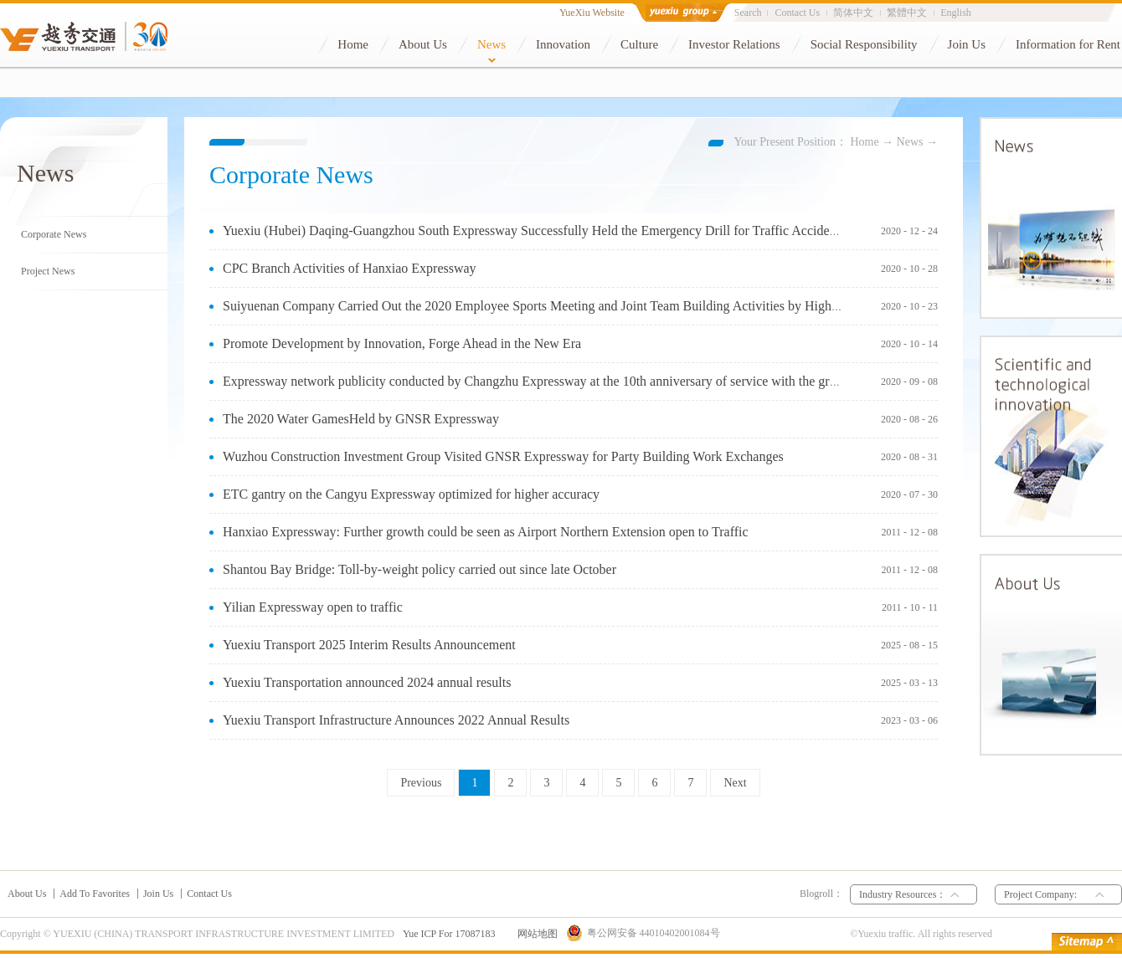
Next (734, 782)
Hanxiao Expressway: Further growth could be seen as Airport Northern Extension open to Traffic (486, 532)
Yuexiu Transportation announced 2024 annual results (367, 682)
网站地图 (535, 934)
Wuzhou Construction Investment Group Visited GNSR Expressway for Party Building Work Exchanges (503, 456)
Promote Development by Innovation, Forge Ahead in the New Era (402, 343)
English (955, 12)
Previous (420, 782)
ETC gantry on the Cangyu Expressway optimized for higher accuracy (411, 494)
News (910, 142)
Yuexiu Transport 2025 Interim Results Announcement (369, 645)
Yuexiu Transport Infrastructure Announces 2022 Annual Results (396, 720)
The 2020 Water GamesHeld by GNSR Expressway (361, 419)
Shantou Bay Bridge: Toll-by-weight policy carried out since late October (419, 569)
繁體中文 (907, 12)
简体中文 (853, 12)
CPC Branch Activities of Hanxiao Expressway (349, 268)
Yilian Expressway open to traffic (313, 607)
